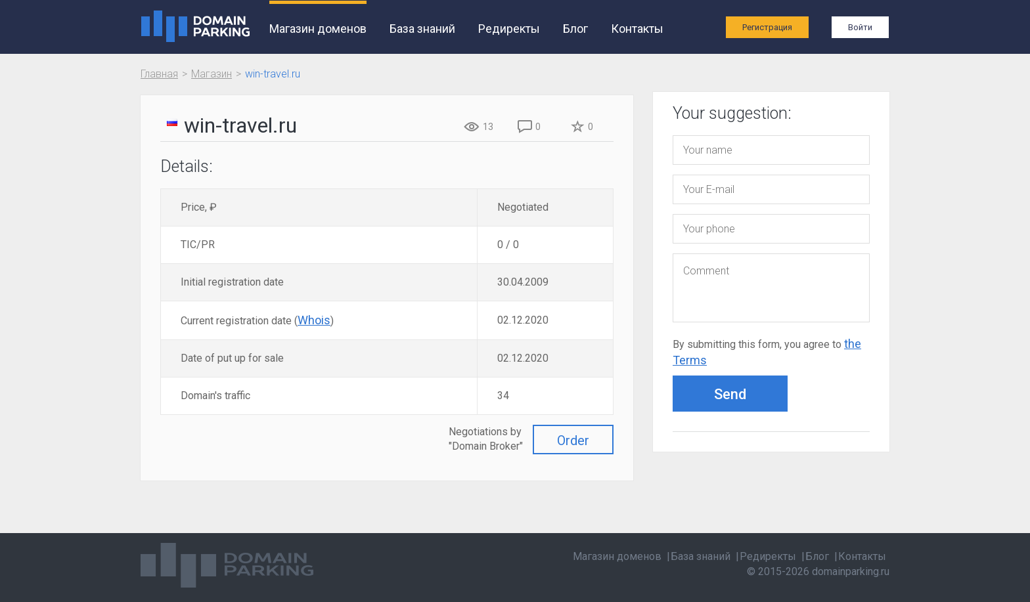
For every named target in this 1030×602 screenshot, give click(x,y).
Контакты (637, 28)
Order (573, 440)
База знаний (422, 28)
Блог (575, 28)
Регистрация (767, 27)
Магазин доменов (318, 28)
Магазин (211, 74)
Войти (860, 27)
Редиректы (509, 28)
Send (730, 394)
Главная (159, 74)
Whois (314, 320)
